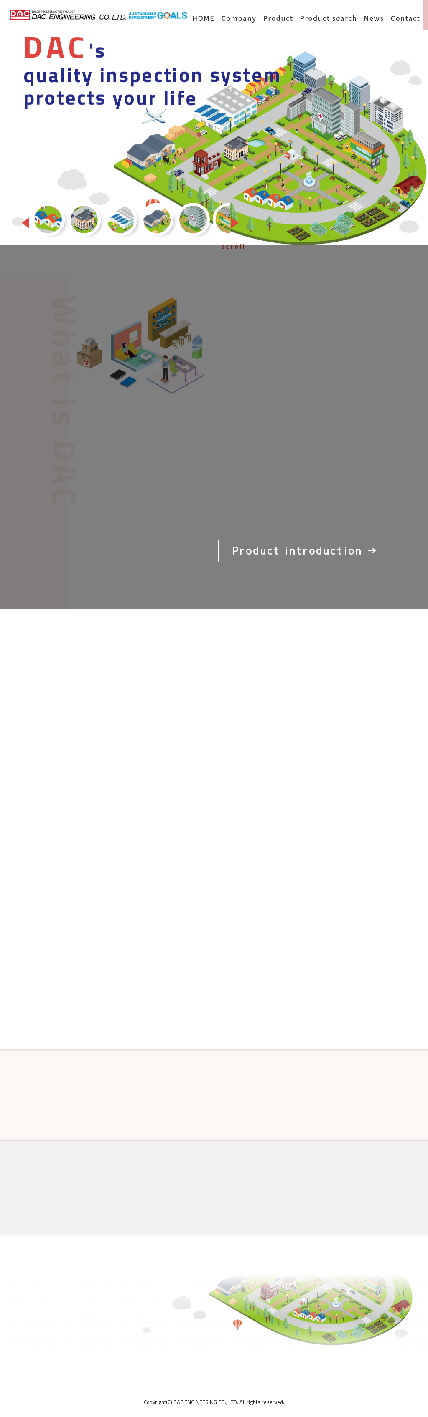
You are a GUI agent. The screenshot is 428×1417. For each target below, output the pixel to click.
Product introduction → (305, 551)
